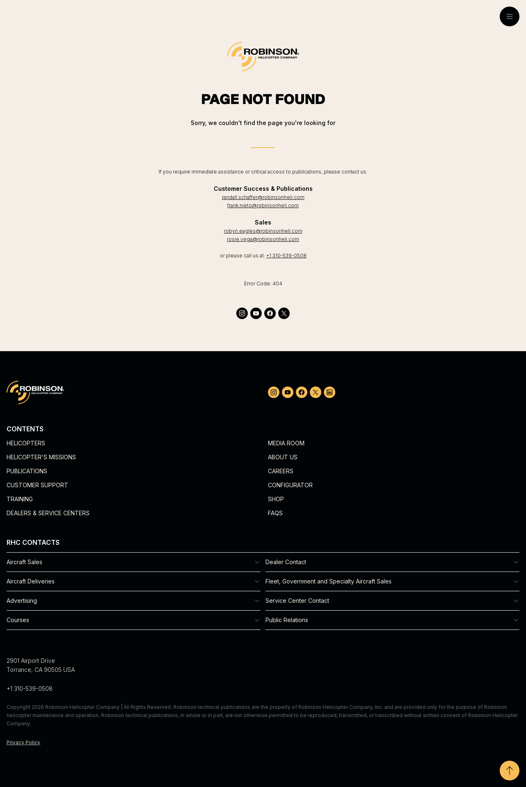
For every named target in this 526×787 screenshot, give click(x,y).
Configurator (290, 484)
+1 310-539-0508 (286, 255)
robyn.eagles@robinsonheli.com (263, 231)
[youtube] (256, 313)
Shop (276, 498)
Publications (27, 471)
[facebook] (270, 313)
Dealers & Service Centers (48, 512)
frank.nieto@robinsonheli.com (263, 205)
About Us (283, 457)
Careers (280, 471)
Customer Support (37, 484)
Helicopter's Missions (41, 457)
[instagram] (242, 313)
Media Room (286, 443)
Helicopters (26, 443)
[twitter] (284, 313)
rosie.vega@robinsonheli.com (263, 239)
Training (20, 498)
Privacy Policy (23, 742)
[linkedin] (329, 392)
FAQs (275, 512)
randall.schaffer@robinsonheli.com (263, 197)
